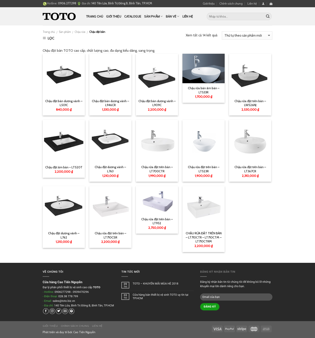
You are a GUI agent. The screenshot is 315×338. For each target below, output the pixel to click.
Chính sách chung (231, 3)
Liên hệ (252, 3)
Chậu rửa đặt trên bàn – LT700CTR (157, 169)
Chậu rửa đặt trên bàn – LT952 (157, 221)
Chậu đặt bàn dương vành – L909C (157, 103)
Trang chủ (94, 16)
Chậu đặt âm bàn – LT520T (63, 167)
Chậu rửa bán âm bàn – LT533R (203, 90)
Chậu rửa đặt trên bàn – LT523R (203, 169)
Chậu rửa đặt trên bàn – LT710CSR (110, 235)
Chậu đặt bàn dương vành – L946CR (110, 103)
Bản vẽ (172, 16)
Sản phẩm (153, 16)
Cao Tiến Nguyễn (84, 332)
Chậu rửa (80, 32)
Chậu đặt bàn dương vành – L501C (63, 103)
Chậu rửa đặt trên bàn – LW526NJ (250, 103)
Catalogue (132, 16)
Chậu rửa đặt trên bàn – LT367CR (250, 169)
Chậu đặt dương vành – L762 (63, 235)
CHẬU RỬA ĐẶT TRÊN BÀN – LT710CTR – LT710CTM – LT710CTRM (204, 237)
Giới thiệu (209, 3)
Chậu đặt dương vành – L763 (110, 169)
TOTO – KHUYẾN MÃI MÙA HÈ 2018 (155, 283)
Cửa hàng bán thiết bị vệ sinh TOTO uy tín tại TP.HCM (160, 296)
